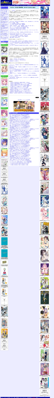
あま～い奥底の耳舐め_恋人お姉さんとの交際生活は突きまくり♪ (19, 115)
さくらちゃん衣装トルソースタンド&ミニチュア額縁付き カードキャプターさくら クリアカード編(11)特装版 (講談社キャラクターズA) (45, 111)
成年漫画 (17, 5)
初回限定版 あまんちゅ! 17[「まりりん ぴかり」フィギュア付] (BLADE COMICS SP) (4, 276)
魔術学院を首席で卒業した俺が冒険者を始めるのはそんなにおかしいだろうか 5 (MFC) (45, 234)
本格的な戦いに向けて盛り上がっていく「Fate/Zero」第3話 (19, 89)
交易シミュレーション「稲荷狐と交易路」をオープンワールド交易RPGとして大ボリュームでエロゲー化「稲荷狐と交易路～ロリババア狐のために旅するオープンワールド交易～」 (4, 14)
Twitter (37, 5)
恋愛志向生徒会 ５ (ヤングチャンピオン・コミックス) (45, 289)
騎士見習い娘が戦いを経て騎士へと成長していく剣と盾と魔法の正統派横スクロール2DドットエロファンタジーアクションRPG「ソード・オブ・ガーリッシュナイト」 (4, 22)
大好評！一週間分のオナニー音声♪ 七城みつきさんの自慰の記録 (19, 131)
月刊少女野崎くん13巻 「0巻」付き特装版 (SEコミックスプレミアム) (4, 166)
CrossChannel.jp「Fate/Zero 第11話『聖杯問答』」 (18, 28)
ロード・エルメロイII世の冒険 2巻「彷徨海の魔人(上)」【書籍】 (4, 316)
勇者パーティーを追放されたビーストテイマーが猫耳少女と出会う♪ (20, 116)
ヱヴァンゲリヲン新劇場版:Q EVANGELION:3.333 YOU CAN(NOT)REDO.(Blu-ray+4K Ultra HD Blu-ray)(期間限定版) (4, 258)
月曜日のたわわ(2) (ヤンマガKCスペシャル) (45, 54)
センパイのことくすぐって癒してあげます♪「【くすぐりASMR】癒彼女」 (21, 161)
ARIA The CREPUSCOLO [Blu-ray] (4, 296)
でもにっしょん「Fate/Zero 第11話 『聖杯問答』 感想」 (19, 27)
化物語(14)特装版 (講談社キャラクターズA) (4, 177)
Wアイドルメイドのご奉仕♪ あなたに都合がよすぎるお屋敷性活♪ (19, 114)
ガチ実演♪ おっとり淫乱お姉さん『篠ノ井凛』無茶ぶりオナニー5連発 (20, 130)
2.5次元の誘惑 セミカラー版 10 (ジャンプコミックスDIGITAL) (45, 388)
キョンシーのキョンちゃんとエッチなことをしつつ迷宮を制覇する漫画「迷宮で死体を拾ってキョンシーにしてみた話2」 (4, 30)
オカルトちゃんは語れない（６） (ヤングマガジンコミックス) (45, 125)
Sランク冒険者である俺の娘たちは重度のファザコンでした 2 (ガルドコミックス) (45, 166)
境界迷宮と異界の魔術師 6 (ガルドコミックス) (45, 152)
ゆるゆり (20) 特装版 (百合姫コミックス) (4, 214)
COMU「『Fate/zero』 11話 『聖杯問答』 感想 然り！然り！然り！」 (22, 25)
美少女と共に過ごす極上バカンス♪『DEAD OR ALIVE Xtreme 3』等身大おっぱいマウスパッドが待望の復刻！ (4, 17)
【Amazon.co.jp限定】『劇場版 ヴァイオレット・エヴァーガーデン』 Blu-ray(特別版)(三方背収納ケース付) (4, 225)
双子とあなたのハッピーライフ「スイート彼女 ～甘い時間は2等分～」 (20, 132)
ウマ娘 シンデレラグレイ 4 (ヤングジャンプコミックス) (45, 75)
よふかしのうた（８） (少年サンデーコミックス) (45, 304)
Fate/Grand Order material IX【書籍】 (4, 305)
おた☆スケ (24, 5)
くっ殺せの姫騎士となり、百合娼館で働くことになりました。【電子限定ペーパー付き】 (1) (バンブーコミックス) (45, 34)
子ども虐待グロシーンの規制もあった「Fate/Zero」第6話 (19, 86)
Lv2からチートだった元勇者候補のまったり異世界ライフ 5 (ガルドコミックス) (45, 180)
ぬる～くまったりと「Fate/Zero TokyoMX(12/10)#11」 (19, 26)
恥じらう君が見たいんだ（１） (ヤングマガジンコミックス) (45, 262)
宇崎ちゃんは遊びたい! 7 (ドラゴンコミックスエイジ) (4, 236)
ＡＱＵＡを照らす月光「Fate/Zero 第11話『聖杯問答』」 (19, 36)
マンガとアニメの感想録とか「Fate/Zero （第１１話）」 (19, 35)
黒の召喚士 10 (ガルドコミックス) (45, 139)
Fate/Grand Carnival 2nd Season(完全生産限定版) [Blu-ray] (4, 338)
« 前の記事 (19, 99)
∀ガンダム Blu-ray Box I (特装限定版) (4, 327)
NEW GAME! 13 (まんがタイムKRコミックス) (45, 395)
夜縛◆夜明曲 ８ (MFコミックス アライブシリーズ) (45, 220)
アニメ (12, 5)
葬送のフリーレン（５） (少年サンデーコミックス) (45, 333)
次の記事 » (28, 99)
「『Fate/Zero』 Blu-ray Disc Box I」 (17, 58)
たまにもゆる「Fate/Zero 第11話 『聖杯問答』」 (18, 24)
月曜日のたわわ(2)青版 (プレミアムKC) (4, 194)
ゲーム (21, 5)
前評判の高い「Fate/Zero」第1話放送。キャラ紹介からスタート (20, 91)
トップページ (24, 99)
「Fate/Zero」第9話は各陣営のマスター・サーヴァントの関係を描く (21, 83)
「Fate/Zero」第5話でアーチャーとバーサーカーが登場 (19, 87)
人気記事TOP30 (29, 5)
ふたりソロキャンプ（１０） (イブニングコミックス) (45, 361)
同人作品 (8, 5)
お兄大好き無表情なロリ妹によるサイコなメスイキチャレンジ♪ (19, 157)
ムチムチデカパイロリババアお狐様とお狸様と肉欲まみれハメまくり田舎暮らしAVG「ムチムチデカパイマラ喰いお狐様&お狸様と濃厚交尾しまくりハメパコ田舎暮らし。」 (4, 34)
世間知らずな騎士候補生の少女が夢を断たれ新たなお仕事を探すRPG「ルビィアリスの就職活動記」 (4, 25)
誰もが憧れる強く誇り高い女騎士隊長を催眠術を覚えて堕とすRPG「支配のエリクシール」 (4, 20)
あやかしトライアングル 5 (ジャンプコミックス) (4, 206)
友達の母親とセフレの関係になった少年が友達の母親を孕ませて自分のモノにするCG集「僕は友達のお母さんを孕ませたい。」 (4, 28)
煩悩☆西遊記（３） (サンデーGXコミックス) (45, 275)
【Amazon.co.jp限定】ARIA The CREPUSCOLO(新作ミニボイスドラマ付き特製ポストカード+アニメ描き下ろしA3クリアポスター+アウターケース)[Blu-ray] (4, 286)
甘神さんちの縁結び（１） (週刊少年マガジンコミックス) (45, 348)
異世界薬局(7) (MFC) (44, 207)
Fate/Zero (13, 10)
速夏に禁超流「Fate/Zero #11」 (15, 37)
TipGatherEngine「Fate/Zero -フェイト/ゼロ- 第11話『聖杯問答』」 (21, 34)
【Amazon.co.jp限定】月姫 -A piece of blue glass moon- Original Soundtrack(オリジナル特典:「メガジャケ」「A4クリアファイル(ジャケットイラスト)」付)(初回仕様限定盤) (45, 19)
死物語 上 (4, 349)
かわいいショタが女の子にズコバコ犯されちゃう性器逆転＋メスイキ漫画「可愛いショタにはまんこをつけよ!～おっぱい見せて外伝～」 (4, 37)
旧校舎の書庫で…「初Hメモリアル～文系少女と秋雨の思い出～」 (20, 118)
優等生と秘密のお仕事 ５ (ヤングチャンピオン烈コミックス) (45, 248)
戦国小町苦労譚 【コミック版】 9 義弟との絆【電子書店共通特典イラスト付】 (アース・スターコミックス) (45, 376)
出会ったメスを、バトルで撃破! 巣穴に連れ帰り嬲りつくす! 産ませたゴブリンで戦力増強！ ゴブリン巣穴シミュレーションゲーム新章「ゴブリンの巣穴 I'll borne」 (4, 10)
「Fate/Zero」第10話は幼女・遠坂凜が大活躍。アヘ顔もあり (20, 82)
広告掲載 (33, 5)
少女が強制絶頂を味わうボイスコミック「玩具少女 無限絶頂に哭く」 (20, 117)
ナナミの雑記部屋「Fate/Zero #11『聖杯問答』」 (18, 23)
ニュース (5, 5)
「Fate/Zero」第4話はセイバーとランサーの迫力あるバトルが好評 (21, 88)
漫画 (14, 5)
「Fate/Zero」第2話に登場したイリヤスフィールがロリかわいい (20, 90)
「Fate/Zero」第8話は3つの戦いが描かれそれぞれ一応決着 (19, 84)
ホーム (2, 5)
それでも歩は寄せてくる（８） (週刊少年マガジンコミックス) (45, 318)
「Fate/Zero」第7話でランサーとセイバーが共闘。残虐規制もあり (21, 85)
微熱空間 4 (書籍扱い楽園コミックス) (44, 41)
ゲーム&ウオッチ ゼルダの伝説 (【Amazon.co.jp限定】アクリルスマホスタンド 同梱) (4, 265)
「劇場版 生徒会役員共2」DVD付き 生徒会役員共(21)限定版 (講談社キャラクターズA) (4, 184)
